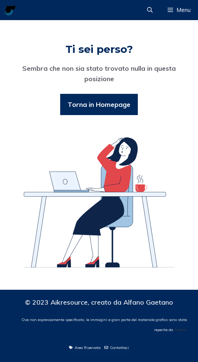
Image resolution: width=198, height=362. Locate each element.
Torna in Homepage (99, 104)
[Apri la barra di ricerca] (150, 10)
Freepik (180, 329)
